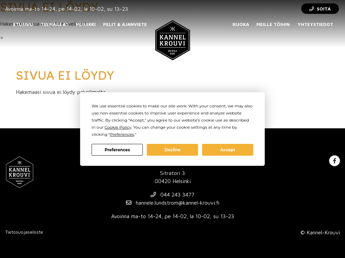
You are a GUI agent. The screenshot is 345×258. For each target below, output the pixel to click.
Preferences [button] (122, 134)
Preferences (117, 149)
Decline (172, 149)
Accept (227, 149)
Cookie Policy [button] (117, 127)
